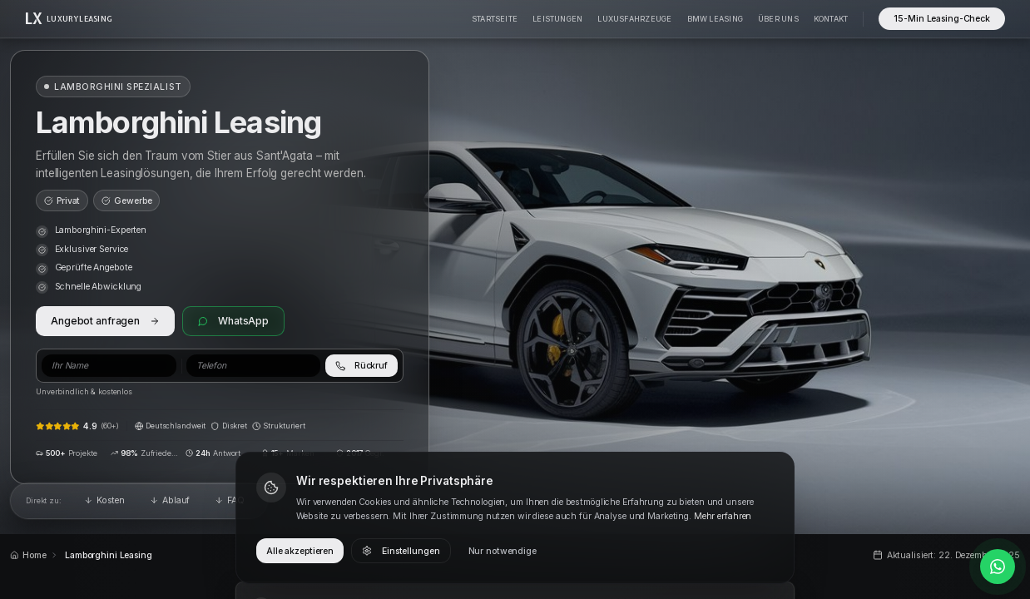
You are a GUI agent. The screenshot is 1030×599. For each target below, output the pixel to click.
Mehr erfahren (722, 516)
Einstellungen (400, 551)
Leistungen (557, 18)
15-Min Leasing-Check (942, 18)
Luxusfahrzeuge (634, 18)
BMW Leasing (715, 18)
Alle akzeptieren (300, 551)
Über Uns (778, 18)
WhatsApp (233, 320)
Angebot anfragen (105, 320)
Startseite (494, 18)
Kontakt (831, 18)
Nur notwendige (502, 551)
